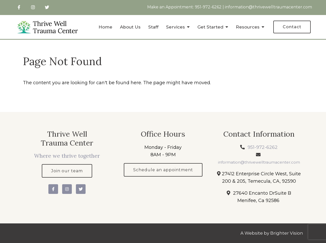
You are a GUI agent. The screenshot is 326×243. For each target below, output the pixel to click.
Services (175, 27)
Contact (292, 26)
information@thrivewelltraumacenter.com (268, 7)
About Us (130, 27)
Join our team (67, 170)
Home (105, 27)
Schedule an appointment (163, 169)
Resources (248, 27)
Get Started (210, 27)
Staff (153, 27)
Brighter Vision (286, 233)
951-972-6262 (208, 7)
